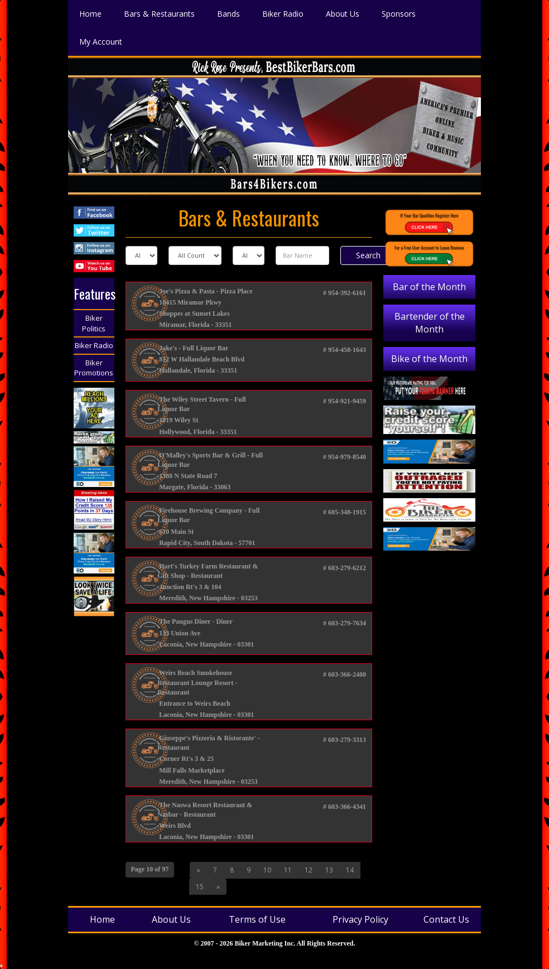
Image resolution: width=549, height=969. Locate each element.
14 (350, 870)
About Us (171, 919)
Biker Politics (93, 323)
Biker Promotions (93, 368)
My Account (100, 40)
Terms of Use (257, 919)
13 (329, 870)
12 (308, 870)
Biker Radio (94, 345)
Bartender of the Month (429, 322)
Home (102, 919)
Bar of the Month (429, 287)
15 (200, 886)
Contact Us (446, 919)
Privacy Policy (360, 919)
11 (288, 870)
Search (368, 255)
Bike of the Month (429, 359)
